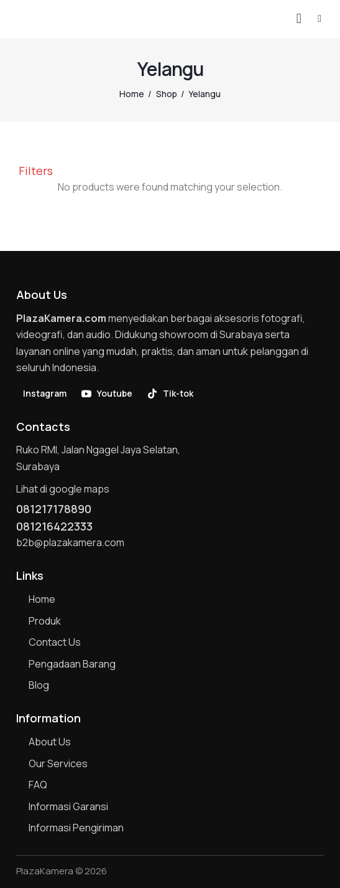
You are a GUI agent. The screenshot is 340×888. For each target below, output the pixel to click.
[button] (319, 18)
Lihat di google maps (62, 489)
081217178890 (53, 508)
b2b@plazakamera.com (70, 542)
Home (131, 94)
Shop (166, 94)
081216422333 (54, 526)
